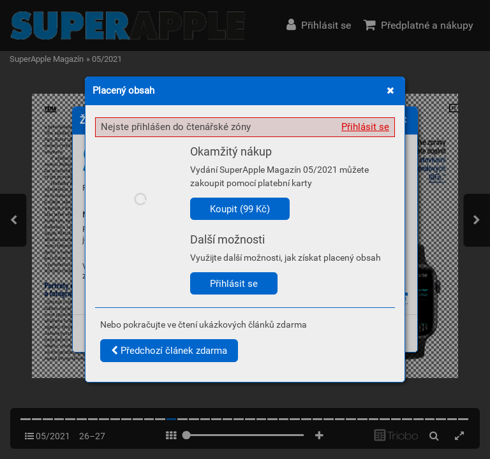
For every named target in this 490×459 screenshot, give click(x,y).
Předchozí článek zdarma (169, 350)
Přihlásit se (365, 127)
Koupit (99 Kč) (240, 209)
